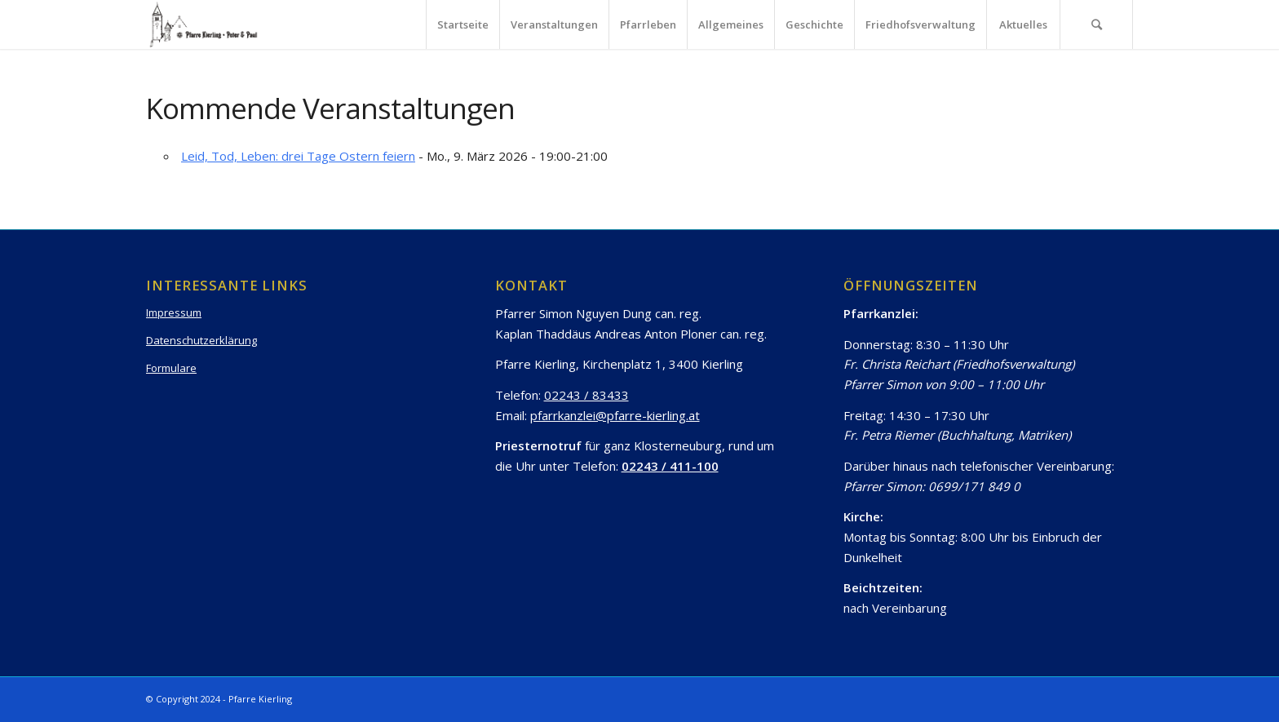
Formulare (171, 368)
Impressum (173, 312)
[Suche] (1096, 24)
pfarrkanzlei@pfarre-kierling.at (615, 415)
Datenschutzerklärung (201, 340)
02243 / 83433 (586, 395)
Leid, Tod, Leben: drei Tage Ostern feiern (298, 156)
